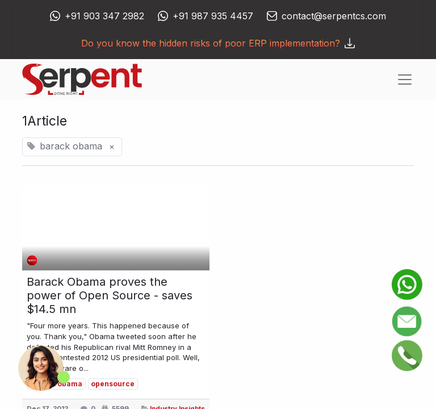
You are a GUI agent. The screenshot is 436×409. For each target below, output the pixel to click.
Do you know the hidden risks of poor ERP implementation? (218, 43)
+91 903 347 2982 (104, 16)
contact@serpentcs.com (334, 16)
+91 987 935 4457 (213, 16)
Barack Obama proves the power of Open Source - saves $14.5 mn (109, 295)
